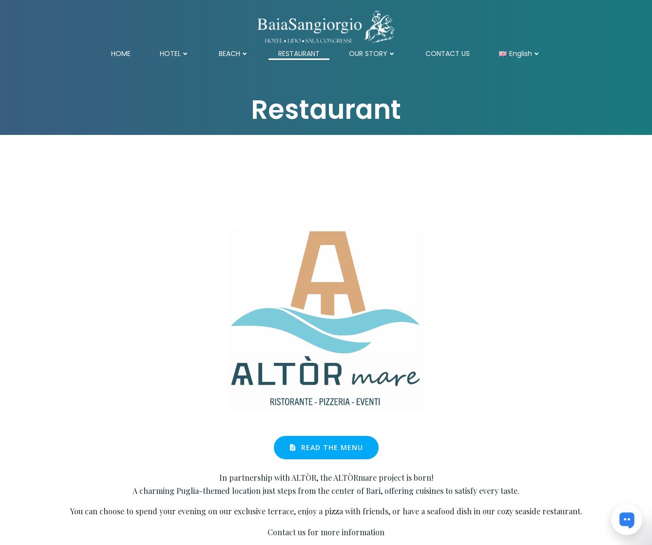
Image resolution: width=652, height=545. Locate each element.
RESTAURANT (299, 53)
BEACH (234, 53)
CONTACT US (447, 53)
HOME (121, 53)
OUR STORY (372, 53)
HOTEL (175, 53)
